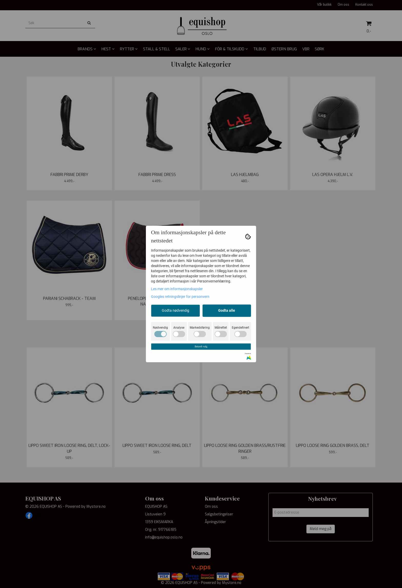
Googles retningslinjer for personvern (180, 297)
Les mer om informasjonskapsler (177, 289)
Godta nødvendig (175, 310)
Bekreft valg (201, 346)
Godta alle (226, 310)
